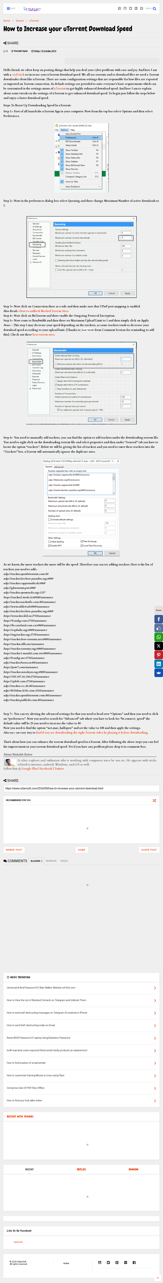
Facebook (46, 769)
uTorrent (34, 20)
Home (6, 20)
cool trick (18, 75)
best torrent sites (43, 335)
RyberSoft (18, 1242)
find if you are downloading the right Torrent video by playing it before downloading (92, 733)
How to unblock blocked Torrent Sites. (44, 311)
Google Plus (30, 769)
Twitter (59, 769)
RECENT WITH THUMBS (20, 1116)
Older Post (149, 850)
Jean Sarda (87, 330)
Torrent (20, 20)
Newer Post (14, 850)
